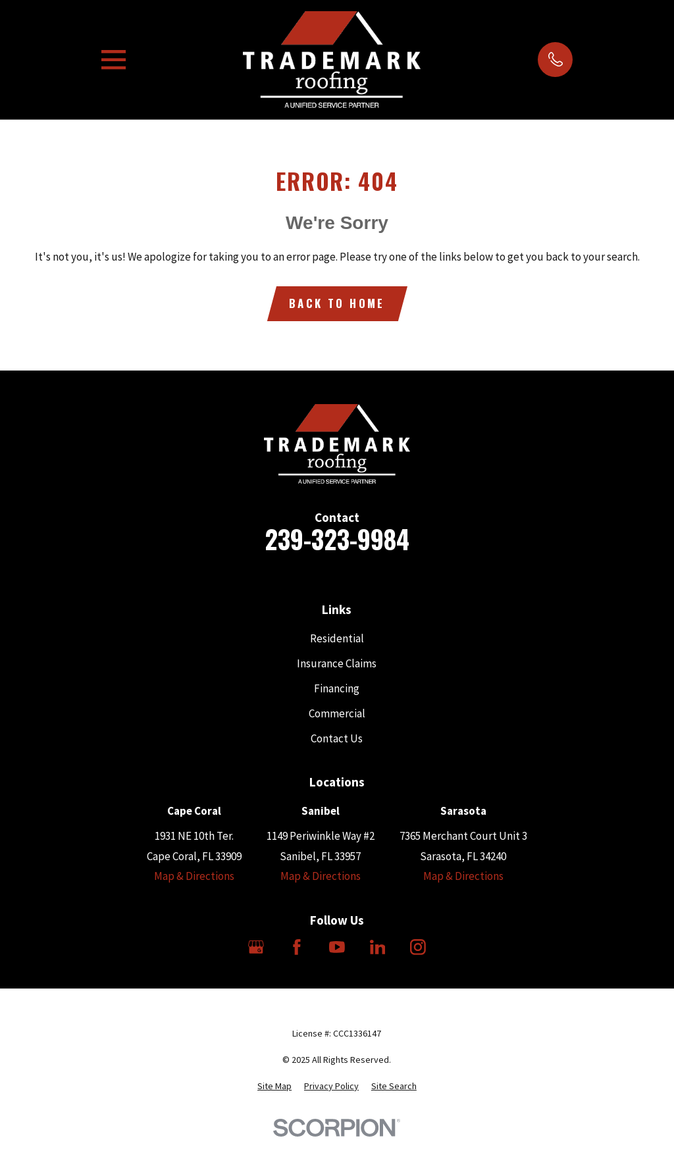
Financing (336, 688)
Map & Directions (194, 876)
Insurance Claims (336, 663)
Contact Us (337, 738)
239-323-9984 (337, 539)
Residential (337, 638)
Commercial (337, 713)
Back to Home (337, 303)
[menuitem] (274, 1086)
